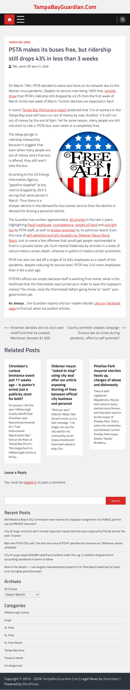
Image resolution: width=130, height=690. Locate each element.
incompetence (63, 224)
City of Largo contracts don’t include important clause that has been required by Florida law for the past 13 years (64, 533)
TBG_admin (18, 66)
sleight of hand (86, 224)
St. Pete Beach (13, 643)
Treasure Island (13, 658)
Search (115, 501)
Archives (10, 589)
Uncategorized (13, 665)
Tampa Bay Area (19, 42)
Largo (7, 620)
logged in (30, 482)
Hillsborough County (16, 612)
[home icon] (9, 19)
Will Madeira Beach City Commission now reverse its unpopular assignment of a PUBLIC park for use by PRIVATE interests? (62, 521)
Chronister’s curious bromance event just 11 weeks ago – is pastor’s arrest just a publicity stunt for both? (22, 382)
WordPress (30, 684)
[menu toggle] (20, 19)
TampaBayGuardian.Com (65, 6)
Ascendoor (111, 679)
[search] (122, 19)
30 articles (77, 219)
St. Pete (9, 627)
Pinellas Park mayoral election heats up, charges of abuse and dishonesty (107, 375)
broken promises (63, 230)
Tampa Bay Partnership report (44, 109)
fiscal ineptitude (39, 224)
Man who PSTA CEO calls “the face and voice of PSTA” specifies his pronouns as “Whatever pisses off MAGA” (63, 545)
